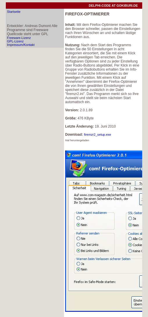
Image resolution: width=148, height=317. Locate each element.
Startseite (13, 11)
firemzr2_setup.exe (97, 134)
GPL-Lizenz (15, 41)
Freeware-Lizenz (19, 38)
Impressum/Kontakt (21, 44)
